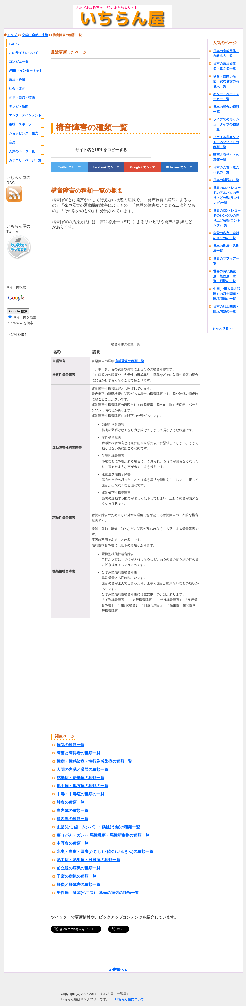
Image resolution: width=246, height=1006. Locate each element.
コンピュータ (18, 61)
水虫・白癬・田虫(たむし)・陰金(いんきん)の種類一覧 (105, 851)
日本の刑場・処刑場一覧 (226, 248)
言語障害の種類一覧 (129, 361)
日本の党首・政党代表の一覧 (226, 170)
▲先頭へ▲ (118, 969)
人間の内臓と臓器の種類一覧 (82, 769)
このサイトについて (23, 53)
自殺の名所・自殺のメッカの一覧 (226, 235)
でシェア (69, 167)
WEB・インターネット (25, 70)
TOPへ (14, 44)
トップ (12, 35)
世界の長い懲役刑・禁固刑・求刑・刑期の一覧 (224, 276)
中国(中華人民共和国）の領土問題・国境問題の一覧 (226, 294)
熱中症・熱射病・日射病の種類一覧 (88, 860)
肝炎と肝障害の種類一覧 (78, 884)
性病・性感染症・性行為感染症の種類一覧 (94, 761)
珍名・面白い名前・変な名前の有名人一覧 (226, 81)
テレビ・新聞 (18, 106)
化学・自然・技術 (22, 97)
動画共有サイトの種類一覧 (226, 157)
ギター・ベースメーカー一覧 (226, 96)
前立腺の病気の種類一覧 (78, 868)
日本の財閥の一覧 (226, 180)
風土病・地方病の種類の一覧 (82, 786)
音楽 (12, 142)
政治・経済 (17, 79)
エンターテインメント (25, 115)
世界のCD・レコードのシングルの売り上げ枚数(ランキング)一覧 (227, 218)
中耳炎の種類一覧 (72, 843)
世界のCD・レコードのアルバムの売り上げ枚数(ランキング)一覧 (227, 195)
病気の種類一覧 (70, 745)
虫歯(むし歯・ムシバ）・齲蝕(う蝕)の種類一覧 (98, 827)
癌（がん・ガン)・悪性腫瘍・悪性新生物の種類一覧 (103, 835)
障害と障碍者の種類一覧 (78, 753)
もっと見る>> (222, 328)
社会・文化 (17, 88)
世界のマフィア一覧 (226, 261)
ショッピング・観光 (23, 133)
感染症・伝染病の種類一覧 (80, 778)
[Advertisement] (92, 285)
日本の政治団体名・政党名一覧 (224, 66)
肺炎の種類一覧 (70, 802)
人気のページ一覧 (22, 151)
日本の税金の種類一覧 (226, 109)
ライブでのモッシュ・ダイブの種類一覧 (226, 124)
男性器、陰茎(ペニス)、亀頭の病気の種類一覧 (98, 893)
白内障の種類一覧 (72, 810)
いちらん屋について (129, 999)
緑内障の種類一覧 (72, 819)
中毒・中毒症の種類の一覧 (80, 794)
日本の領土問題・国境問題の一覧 (226, 309)
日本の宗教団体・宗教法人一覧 (226, 53)
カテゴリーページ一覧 (25, 160)
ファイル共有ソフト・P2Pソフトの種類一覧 (226, 142)
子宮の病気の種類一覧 (76, 876)
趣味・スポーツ (20, 124)
